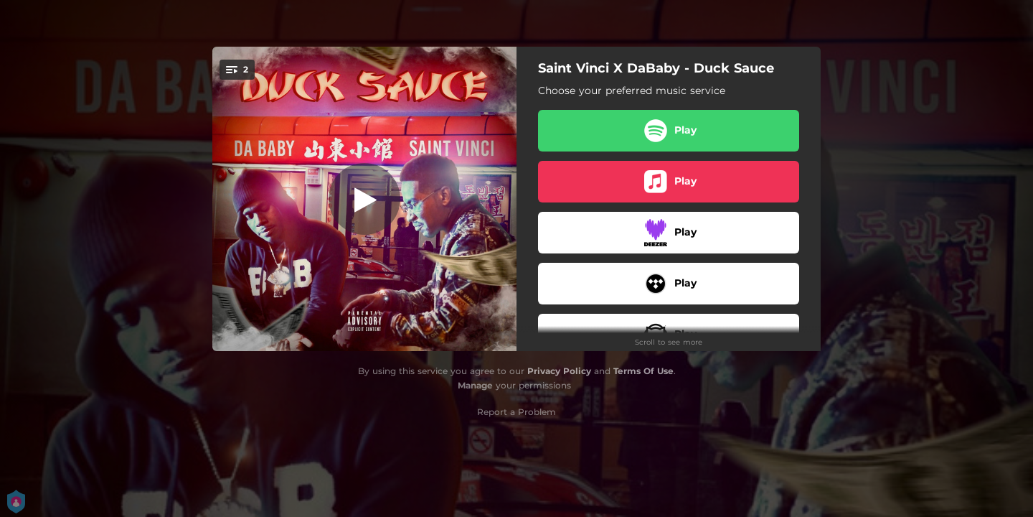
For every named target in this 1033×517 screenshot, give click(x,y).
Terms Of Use (643, 370)
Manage (475, 385)
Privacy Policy (559, 370)
